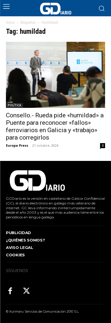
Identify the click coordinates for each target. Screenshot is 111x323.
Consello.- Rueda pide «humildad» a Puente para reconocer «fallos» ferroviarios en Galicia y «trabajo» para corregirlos (55, 126)
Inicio (10, 22)
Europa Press (17, 145)
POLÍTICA (14, 105)
